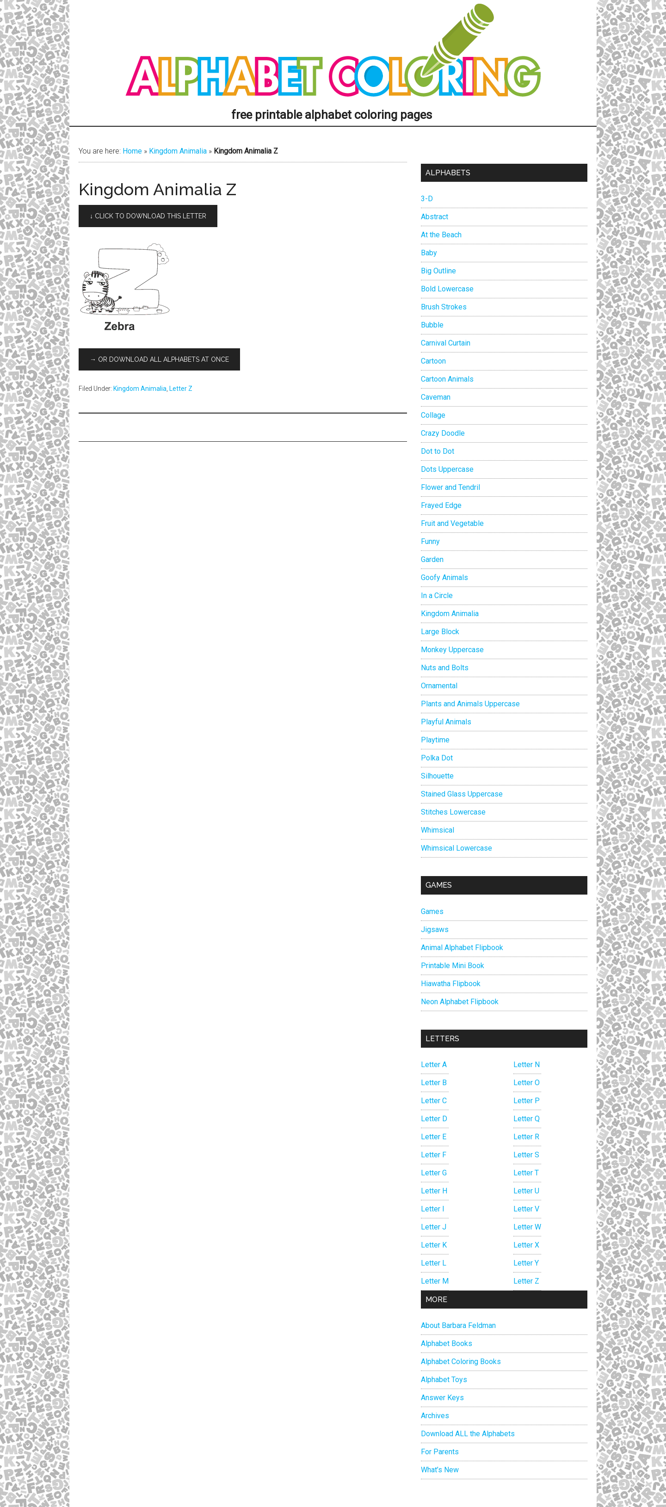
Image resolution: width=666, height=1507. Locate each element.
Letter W (527, 1227)
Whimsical (437, 830)
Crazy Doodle (443, 433)
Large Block (440, 631)
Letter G (434, 1172)
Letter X (526, 1245)
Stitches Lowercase (453, 812)
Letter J (433, 1227)
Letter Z (180, 388)
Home (132, 151)
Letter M (435, 1281)
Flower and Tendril (450, 487)
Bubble (432, 325)
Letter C (434, 1100)
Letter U (526, 1190)
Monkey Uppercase (452, 649)
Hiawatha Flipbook (451, 983)
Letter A (434, 1064)
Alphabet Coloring (333, 53)
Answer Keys (442, 1397)
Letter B (434, 1082)
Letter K (434, 1245)
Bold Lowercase (447, 288)
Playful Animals (446, 721)
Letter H (434, 1190)
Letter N (526, 1064)
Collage (433, 415)
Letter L (433, 1263)
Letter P (526, 1100)
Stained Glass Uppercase (462, 794)
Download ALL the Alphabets (468, 1433)
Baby (429, 252)
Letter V (526, 1208)
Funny (430, 541)
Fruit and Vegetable (452, 523)
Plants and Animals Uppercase (470, 703)
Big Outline (438, 270)
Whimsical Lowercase (456, 848)
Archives (435, 1415)
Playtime (435, 739)
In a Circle (437, 595)
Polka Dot (437, 758)
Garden (432, 559)
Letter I (432, 1208)
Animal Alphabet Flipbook (462, 947)
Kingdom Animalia (178, 151)
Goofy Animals (444, 577)
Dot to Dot (437, 451)
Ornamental (439, 685)
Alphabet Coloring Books (461, 1361)
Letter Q (526, 1118)
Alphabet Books (446, 1343)
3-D (427, 198)
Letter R (526, 1136)
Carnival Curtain (445, 343)
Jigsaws (435, 929)
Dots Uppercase (447, 469)
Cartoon (433, 361)
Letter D (434, 1118)
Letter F (433, 1154)
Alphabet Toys (444, 1379)
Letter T (526, 1172)
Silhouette (437, 776)
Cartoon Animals (447, 379)
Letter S (526, 1154)
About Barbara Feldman (458, 1325)
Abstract (434, 216)
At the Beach (441, 234)
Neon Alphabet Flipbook (460, 1001)
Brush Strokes (444, 307)
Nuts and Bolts (445, 667)
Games (432, 911)
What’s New (440, 1469)
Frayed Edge (441, 505)
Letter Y (526, 1263)
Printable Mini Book (452, 965)
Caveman (435, 397)
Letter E (433, 1136)
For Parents (440, 1451)
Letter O (526, 1082)
